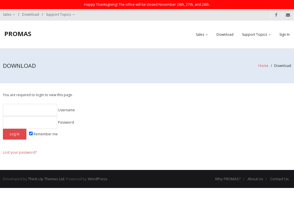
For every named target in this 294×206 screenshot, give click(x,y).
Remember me (43, 134)
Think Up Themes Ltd (46, 178)
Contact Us (279, 178)
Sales (7, 14)
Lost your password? (20, 152)
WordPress (97, 178)
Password (38, 122)
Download (30, 14)
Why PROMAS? (228, 178)
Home (263, 65)
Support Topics (58, 14)
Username (39, 110)
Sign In (284, 34)
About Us (255, 178)
